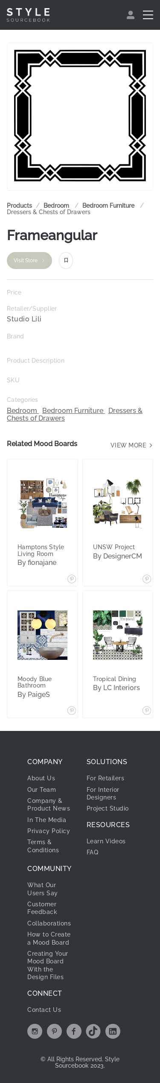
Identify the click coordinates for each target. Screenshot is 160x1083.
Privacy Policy (48, 831)
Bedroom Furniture (109, 205)
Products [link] (19, 205)
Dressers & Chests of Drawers (48, 212)
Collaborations (49, 923)
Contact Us (44, 1009)
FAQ (93, 852)
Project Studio (108, 808)
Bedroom (57, 205)
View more (132, 445)
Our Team (41, 789)
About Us (41, 778)
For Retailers (106, 778)
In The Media (46, 820)
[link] (57, 205)
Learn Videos (106, 841)
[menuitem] (132, 15)
